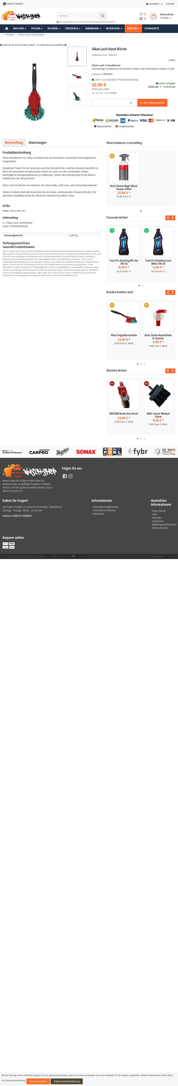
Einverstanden (34, 1082)
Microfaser (114, 28)
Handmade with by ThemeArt (69, 553)
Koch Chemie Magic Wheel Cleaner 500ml (123, 187)
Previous (167, 217)
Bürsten (107, 74)
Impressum (158, 518)
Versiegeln (73, 28)
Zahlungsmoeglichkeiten (106, 504)
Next (172, 217)
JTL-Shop (168, 553)
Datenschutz (158, 508)
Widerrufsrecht (160, 525)
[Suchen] (77, 16)
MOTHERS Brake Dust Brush (123, 411)
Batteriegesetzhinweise (163, 521)
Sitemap (156, 514)
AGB (154, 511)
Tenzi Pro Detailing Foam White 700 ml (158, 261)
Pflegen (37, 28)
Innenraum (93, 28)
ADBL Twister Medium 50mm (158, 412)
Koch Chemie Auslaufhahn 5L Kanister (158, 335)
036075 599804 (22, 512)
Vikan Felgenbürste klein (124, 334)
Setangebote (151, 28)
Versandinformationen (104, 507)
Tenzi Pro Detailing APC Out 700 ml (123, 261)
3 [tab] (144, 362)
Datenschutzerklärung (53, 1082)
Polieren (54, 28)
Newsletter (98, 510)
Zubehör (133, 28)
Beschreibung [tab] (14, 142)
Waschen (19, 28)
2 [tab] (142, 284)
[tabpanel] (124, 178)
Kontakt (170, 3)
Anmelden (154, 3)
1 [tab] (141, 210)
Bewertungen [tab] (37, 142)
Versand (112, 92)
